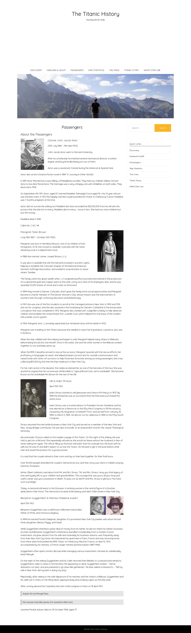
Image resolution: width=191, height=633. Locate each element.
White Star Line (152, 70)
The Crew (114, 70)
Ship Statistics (96, 70)
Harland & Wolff (56, 70)
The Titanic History (95, 13)
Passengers (77, 70)
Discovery (36, 70)
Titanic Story (131, 70)
